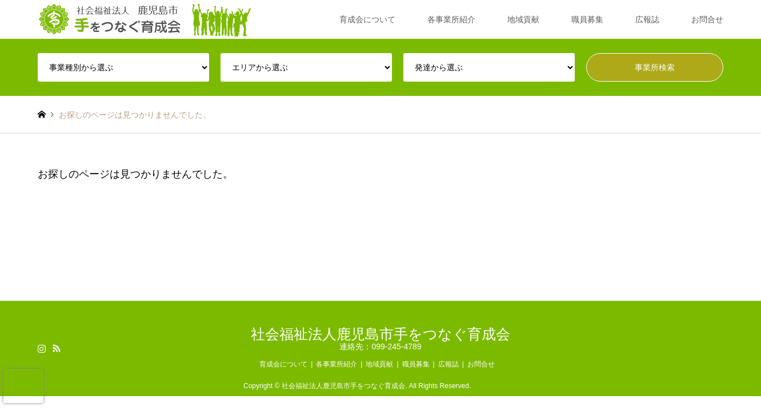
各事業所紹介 (451, 19)
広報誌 (647, 19)
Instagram (42, 348)
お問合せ (707, 19)
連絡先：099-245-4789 (380, 346)
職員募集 (587, 19)
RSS (57, 348)
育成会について (367, 19)
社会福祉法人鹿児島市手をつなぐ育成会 (380, 334)
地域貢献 (523, 19)
